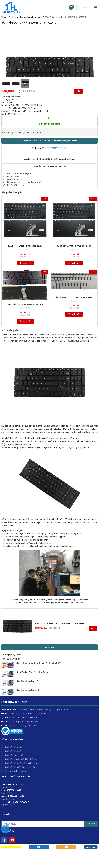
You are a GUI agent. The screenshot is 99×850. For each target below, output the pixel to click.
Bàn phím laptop (19, 17)
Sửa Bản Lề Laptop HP (27, 681)
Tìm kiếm (91, 824)
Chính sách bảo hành (66, 159)
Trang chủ (5, 17)
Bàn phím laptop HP (35, 17)
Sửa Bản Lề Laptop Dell (27, 690)
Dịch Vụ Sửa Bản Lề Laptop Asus (32, 672)
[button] (49, 141)
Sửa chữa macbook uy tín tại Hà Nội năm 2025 (38, 663)
